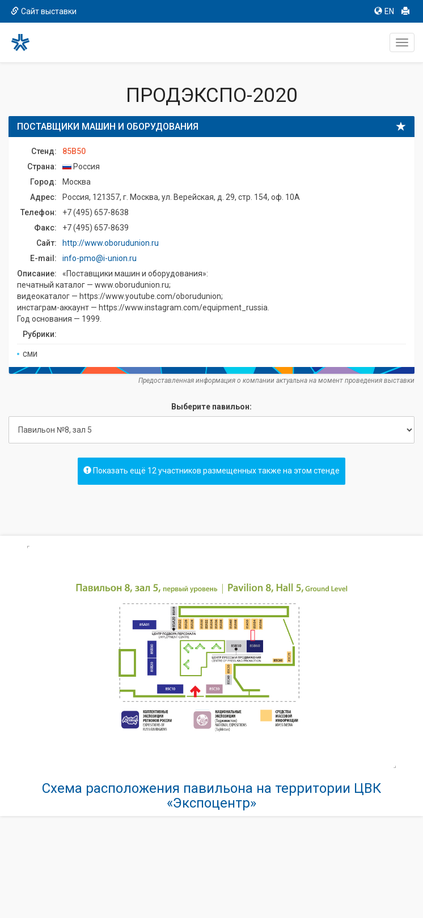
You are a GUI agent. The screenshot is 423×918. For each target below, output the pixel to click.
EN (384, 11)
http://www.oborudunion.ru (110, 242)
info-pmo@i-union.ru (99, 258)
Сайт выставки (44, 11)
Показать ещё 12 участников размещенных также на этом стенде (211, 470)
